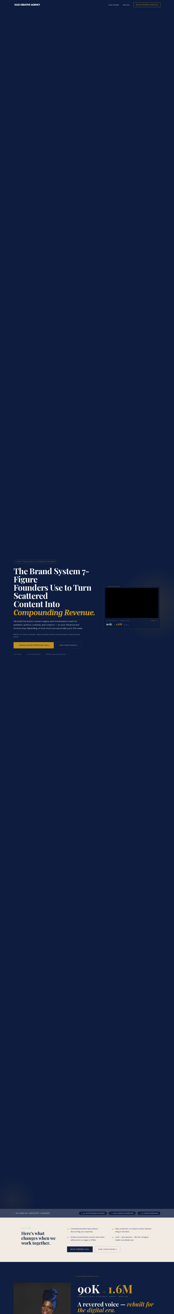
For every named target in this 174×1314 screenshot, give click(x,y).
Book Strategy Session (147, 5)
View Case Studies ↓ (68, 647)
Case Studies (114, 5)
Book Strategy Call (79, 1251)
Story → (154, 622)
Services (126, 5)
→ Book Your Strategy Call (33, 647)
